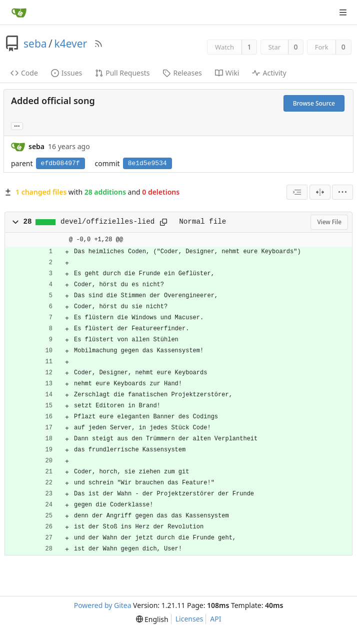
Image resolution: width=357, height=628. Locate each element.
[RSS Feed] (98, 43)
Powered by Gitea (103, 605)
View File (329, 222)
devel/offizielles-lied (107, 222)
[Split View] (320, 192)
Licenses (190, 618)
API (215, 618)
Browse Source (314, 103)
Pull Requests (122, 73)
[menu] (342, 192)
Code (24, 73)
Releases (182, 73)
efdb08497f (60, 163)
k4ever (70, 44)
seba (35, 44)
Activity (269, 73)
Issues (66, 73)
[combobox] (297, 192)
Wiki (227, 73)
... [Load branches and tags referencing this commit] (17, 125)
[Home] (19, 13)
